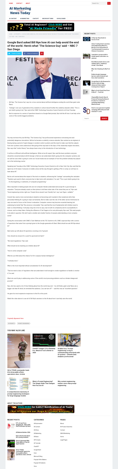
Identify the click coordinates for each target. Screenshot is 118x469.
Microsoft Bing (47, 18)
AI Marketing (24, 18)
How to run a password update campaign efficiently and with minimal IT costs (100, 109)
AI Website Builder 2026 (23, 432)
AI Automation (38, 423)
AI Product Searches (66, 426)
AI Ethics (36, 430)
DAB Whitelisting (65, 433)
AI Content (13, 18)
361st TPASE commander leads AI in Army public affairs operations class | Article (18, 372)
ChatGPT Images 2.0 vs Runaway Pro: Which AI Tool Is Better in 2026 (44, 350)
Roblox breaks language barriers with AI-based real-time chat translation (99, 76)
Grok (35, 453)
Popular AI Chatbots (39, 463)
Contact (19, 3)
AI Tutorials (37, 443)
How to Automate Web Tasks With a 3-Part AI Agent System (22, 442)
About (28, 3)
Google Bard (61, 18)
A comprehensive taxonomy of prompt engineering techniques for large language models (18, 394)
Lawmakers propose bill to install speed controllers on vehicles (99, 56)
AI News (36, 436)
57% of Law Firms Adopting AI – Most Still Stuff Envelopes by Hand (23, 424)
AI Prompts (17, 34)
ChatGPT (36, 18)
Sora (35, 466)
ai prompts (11, 323)
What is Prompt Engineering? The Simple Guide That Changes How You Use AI (44, 383)
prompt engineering (23, 323)
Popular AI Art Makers (40, 459)
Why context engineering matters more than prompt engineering (67, 383)
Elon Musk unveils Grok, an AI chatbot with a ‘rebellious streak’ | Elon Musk (100, 63)
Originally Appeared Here (15, 318)
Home (10, 34)
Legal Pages (63, 440)
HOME (11, 3)
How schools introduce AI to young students (23, 436)
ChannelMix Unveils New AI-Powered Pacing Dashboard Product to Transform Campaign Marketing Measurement (100, 100)
